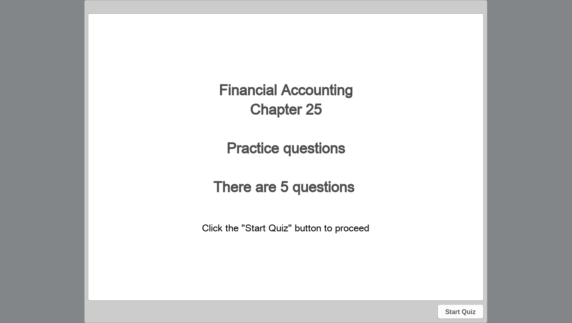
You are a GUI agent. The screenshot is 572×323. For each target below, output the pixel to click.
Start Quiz (460, 311)
